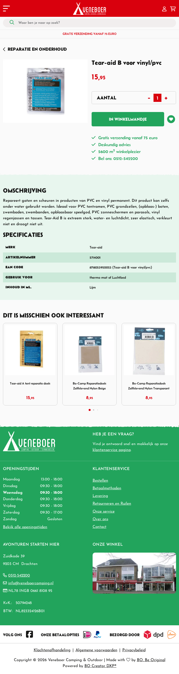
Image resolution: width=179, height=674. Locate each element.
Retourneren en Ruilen (112, 504)
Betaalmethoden (107, 488)
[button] (164, 9)
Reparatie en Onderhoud (37, 49)
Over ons (100, 519)
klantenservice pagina (112, 450)
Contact (99, 527)
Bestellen (100, 481)
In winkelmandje (128, 119)
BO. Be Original (151, 660)
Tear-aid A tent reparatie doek (30, 383)
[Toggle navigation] (6, 9)
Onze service (104, 512)
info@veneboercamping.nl (30, 583)
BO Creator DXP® (100, 666)
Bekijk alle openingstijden (25, 527)
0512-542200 (19, 576)
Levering (100, 496)
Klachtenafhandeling (52, 650)
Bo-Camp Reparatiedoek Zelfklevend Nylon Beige (89, 386)
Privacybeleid (134, 650)
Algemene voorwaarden (96, 650)
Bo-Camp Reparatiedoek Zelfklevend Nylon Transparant (148, 386)
